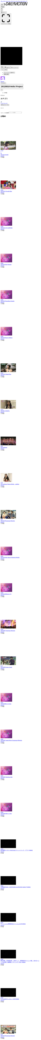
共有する (7, 67)
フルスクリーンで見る (6, 19)
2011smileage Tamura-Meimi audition (10, 484)
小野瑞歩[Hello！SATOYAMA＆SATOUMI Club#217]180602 (16, 887)
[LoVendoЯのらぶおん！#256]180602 (10, 999)
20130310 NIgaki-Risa (6, 374)
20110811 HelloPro (5, 411)
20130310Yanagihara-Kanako (7, 301)
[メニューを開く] (2, 5)
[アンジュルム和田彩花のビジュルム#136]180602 (13, 924)
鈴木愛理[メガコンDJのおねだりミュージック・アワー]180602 (17, 850)
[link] (20, 81)
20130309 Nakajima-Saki (6, 777)
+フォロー (3, 83)
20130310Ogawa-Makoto (6, 338)
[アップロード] (2, 10)
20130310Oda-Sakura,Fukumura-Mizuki (10, 557)
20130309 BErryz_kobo (6, 813)
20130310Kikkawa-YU (6, 594)
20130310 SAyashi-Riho (6, 191)
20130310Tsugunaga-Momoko (8, 521)
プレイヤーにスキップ (6, 1)
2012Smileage (4, 447)
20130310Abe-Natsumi (6, 264)
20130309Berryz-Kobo (6, 704)
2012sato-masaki (4, 154)
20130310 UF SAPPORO (6, 228)
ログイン (3, 12)
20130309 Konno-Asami (6, 667)
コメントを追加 (5, 113)
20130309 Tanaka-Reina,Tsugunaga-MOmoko (11, 740)
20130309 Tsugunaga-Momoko (8, 630)
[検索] (2, 9)
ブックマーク (14, 67)
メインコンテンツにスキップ (19, 1)
